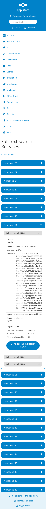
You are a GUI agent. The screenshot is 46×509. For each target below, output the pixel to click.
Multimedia (10, 90)
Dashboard (10, 59)
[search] (23, 22)
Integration (10, 77)
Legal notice (23, 505)
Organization (11, 102)
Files (7, 65)
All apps (8, 35)
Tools (7, 126)
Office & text (10, 96)
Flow (7, 132)
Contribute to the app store (23, 495)
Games (8, 71)
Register (29, 27)
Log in (15, 27)
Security (8, 114)
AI (6, 47)
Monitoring (10, 84)
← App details (7, 154)
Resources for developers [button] (23, 16)
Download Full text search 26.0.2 (23, 345)
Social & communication (16, 120)
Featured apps (11, 41)
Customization (11, 53)
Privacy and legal (23, 500)
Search (8, 108)
